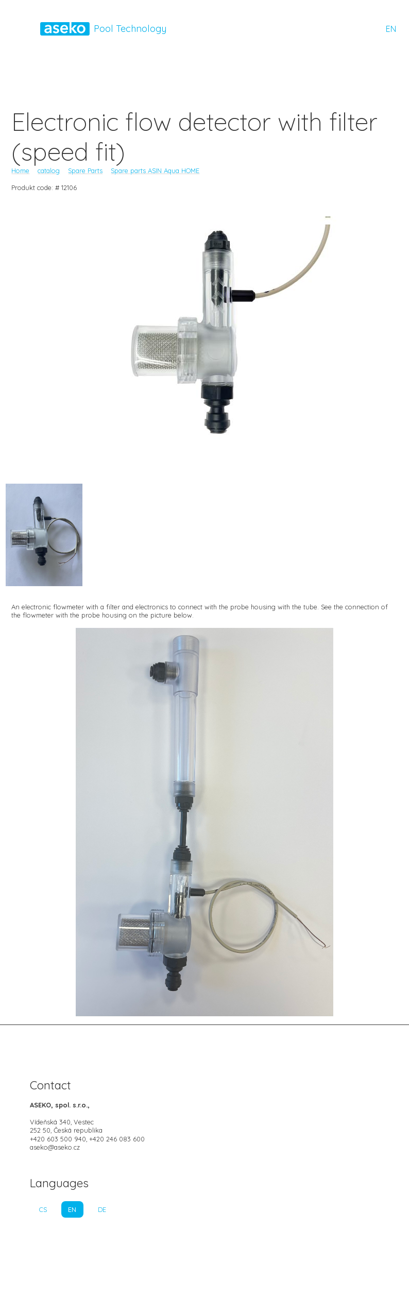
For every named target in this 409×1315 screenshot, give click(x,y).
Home (20, 170)
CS (43, 1209)
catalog (49, 170)
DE (102, 1209)
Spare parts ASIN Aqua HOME (155, 170)
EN (391, 29)
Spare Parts (85, 170)
